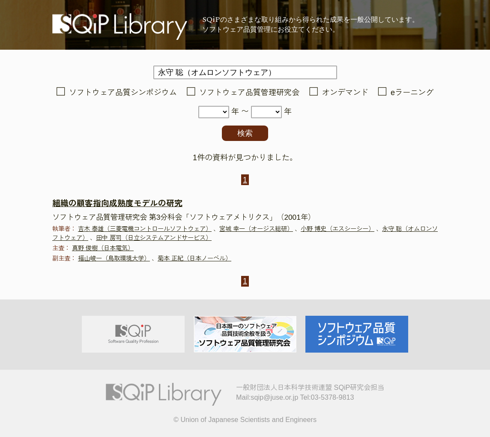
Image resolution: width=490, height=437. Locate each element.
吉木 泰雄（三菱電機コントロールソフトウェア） (145, 228)
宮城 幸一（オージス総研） (256, 228)
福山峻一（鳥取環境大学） (114, 258)
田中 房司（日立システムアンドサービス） (154, 237)
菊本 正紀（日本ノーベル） (194, 258)
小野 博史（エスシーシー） (337, 228)
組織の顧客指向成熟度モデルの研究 (117, 203)
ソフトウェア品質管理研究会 (249, 92)
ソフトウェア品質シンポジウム (123, 92)
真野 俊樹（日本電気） (103, 248)
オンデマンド (345, 92)
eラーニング (412, 92)
